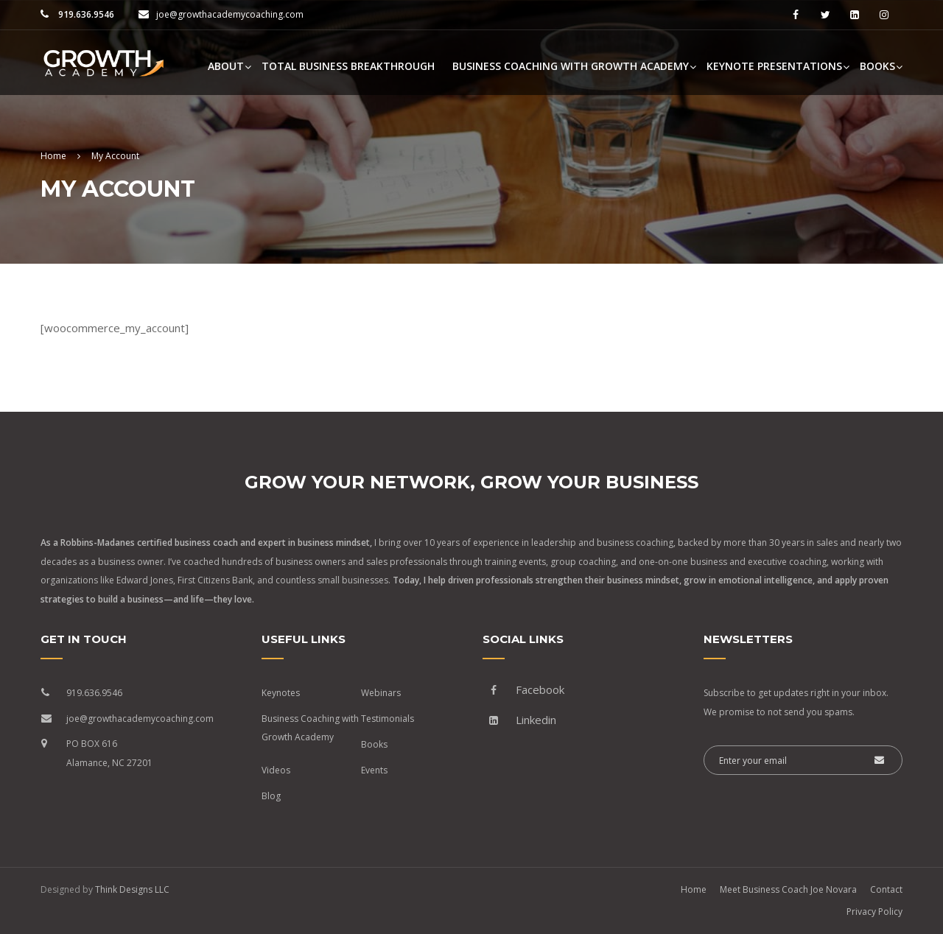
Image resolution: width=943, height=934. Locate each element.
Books (877, 66)
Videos (276, 770)
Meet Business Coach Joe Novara (788, 889)
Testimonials (387, 718)
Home (694, 889)
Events (374, 770)
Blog (271, 796)
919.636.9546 (85, 14)
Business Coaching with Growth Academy (570, 66)
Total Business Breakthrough (348, 66)
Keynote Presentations (774, 66)
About (226, 66)
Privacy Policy (874, 911)
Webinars (381, 693)
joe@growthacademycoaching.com (230, 14)
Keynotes (281, 693)
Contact (886, 889)
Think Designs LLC (132, 889)
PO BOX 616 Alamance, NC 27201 (109, 753)
